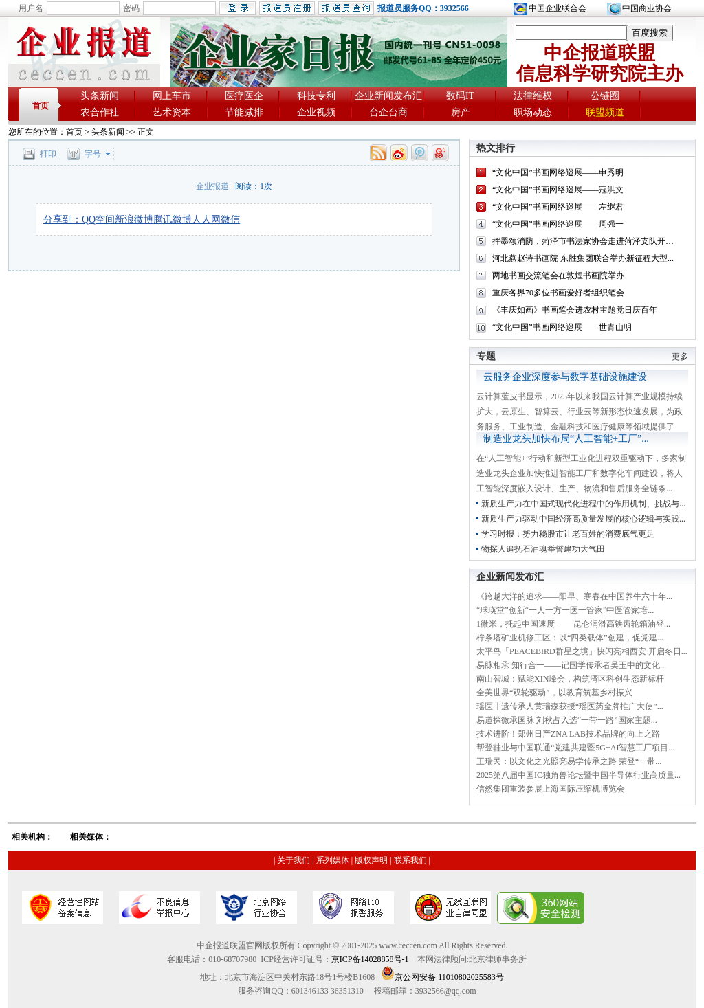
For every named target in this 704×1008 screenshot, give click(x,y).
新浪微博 (134, 219)
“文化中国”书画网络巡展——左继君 (558, 207)
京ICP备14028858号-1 (370, 959)
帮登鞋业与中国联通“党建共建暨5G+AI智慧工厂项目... (575, 747)
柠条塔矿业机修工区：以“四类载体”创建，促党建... (569, 637)
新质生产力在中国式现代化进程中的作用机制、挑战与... (583, 503)
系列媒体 (332, 860)
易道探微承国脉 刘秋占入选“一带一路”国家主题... (566, 720)
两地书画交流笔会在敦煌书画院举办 (558, 275)
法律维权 (533, 96)
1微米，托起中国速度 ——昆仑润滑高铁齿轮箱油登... (573, 624)
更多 (680, 356)
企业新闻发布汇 (388, 96)
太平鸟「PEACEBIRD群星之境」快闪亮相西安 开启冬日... (582, 651)
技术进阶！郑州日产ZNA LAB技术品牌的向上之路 (568, 734)
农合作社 (99, 112)
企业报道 (212, 186)
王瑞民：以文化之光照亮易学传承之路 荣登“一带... (568, 761)
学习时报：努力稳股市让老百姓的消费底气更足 (567, 534)
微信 (230, 219)
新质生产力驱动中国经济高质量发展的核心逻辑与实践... (583, 519)
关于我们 (293, 860)
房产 (460, 112)
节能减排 (244, 112)
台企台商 (388, 112)
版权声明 (371, 860)
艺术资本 (172, 112)
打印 (48, 154)
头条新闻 (99, 96)
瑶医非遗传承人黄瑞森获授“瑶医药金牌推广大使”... (569, 706)
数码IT (460, 96)
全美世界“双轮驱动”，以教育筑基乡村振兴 (554, 692)
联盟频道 (605, 112)
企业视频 (316, 112)
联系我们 (410, 860)
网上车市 (172, 96)
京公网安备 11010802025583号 (442, 977)
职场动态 (533, 112)
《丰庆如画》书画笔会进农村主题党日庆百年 (574, 310)
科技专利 (316, 96)
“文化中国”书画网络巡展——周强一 (558, 224)
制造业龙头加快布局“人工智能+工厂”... (566, 439)
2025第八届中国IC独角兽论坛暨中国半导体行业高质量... (578, 775)
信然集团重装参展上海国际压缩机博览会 (550, 789)
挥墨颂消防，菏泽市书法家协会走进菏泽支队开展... (586, 241)
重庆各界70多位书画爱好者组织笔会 (558, 293)
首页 (40, 106)
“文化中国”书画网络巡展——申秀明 (558, 172)
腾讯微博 (172, 219)
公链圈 (605, 96)
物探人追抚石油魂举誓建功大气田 (543, 549)
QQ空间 (98, 219)
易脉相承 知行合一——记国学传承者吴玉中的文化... (571, 665)
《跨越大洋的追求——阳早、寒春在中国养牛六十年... (574, 596)
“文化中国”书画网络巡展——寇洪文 (558, 189)
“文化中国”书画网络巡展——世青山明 (562, 327)
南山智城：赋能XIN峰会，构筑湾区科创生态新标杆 (570, 679)
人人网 (206, 219)
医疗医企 (244, 96)
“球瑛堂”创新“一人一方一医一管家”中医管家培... (565, 610)
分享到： (62, 219)
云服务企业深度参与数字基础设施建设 (565, 377)
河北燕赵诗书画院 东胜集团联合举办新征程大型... (583, 258)
